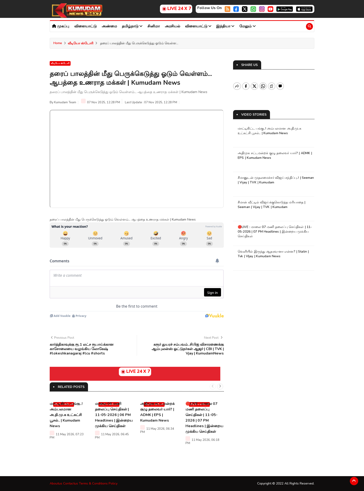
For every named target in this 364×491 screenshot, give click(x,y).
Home (57, 43)
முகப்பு (60, 26)
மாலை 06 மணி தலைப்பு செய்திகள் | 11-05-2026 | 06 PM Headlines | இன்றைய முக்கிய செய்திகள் (114, 415)
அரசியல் (172, 26)
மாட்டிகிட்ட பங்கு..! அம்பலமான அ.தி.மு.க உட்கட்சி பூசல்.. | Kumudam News (66, 415)
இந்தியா (225, 26)
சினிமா (153, 26)
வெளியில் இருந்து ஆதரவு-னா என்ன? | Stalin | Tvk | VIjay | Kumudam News (273, 253)
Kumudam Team (65, 102)
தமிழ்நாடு (132, 26)
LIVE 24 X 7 (176, 9)
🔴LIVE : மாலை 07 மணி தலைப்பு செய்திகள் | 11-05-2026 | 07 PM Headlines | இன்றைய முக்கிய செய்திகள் (275, 231)
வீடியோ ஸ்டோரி (80, 43)
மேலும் (247, 26)
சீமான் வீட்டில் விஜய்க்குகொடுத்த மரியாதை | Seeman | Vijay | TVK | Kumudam (271, 204)
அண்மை (109, 26)
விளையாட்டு (85, 26)
